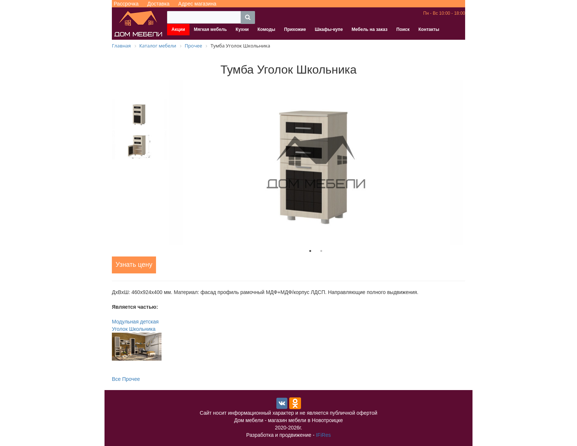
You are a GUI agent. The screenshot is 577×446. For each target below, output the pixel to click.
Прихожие (295, 29)
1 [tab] (310, 251)
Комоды (266, 29)
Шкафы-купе (329, 29)
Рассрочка (126, 4)
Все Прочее (126, 379)
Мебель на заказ (369, 29)
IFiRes (323, 435)
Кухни (242, 29)
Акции (178, 29)
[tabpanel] (316, 162)
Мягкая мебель (210, 29)
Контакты (428, 29)
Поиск (403, 29)
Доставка (158, 4)
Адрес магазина (197, 4)
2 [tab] (321, 251)
